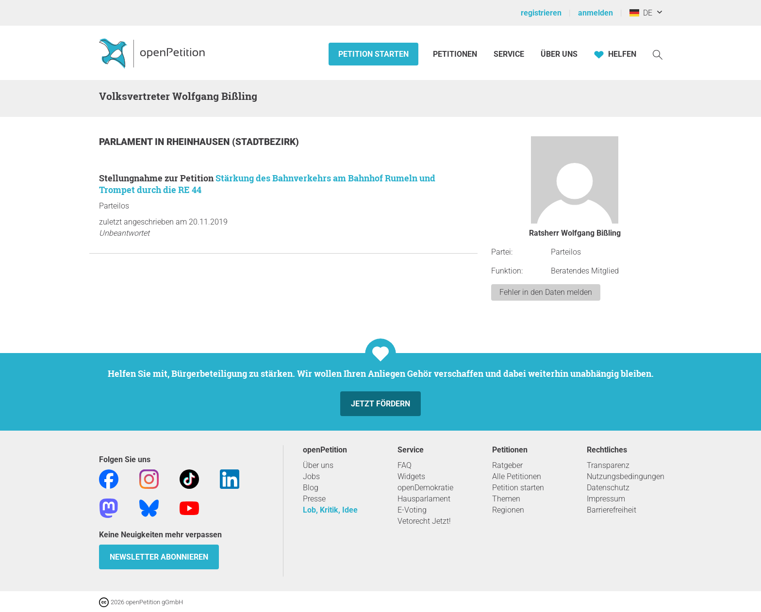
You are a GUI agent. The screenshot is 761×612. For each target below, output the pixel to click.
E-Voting (412, 510)
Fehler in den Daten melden (545, 292)
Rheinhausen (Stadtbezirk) (232, 141)
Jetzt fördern (380, 403)
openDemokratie (425, 487)
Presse (314, 498)
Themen (506, 498)
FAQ (404, 465)
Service (509, 54)
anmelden (595, 12)
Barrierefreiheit (611, 510)
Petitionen (456, 54)
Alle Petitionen (516, 476)
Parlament (127, 141)
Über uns (318, 465)
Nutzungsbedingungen (625, 476)
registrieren (541, 12)
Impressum (606, 498)
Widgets (411, 476)
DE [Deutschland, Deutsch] (640, 12)
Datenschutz (608, 487)
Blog (310, 487)
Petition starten (373, 54)
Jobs (311, 476)
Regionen (508, 510)
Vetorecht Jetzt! (424, 521)
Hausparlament (423, 498)
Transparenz (608, 465)
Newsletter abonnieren (159, 557)
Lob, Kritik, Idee (330, 510)
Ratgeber (507, 465)
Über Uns (559, 54)
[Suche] (657, 54)
